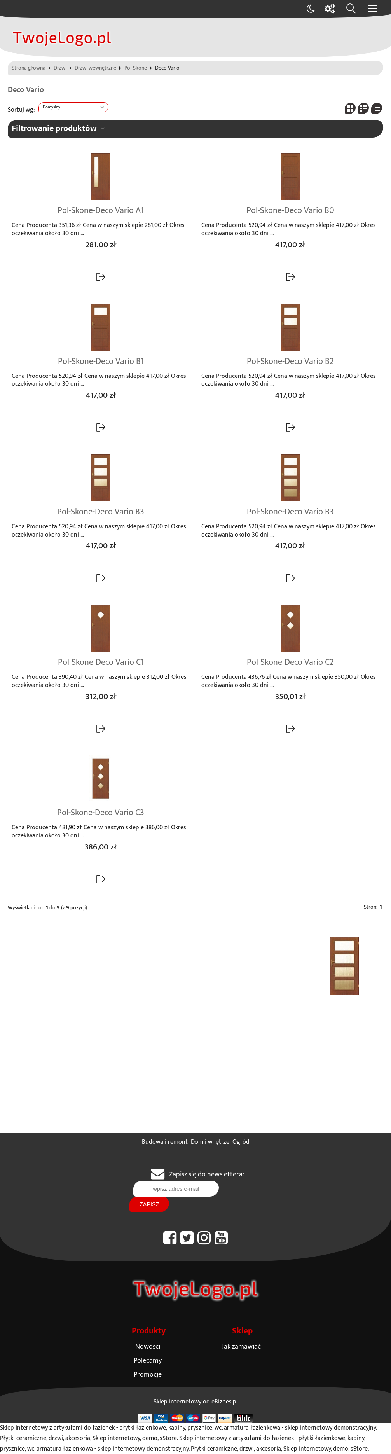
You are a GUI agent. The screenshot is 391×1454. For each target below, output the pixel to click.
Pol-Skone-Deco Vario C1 (101, 662)
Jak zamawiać (241, 1346)
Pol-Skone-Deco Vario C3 (100, 813)
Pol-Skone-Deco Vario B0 (290, 211)
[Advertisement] (195, 1074)
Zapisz (149, 1204)
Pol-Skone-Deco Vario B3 (100, 512)
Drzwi (60, 68)
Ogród (241, 1142)
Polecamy (148, 1360)
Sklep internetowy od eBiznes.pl (196, 1401)
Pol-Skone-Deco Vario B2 (290, 362)
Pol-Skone (135, 68)
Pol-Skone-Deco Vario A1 (101, 211)
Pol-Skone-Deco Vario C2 (290, 662)
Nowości (147, 1346)
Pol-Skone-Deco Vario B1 (101, 362)
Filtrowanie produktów (54, 128)
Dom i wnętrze (210, 1142)
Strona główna (28, 68)
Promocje (148, 1374)
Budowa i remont (165, 1142)
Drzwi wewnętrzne (95, 68)
